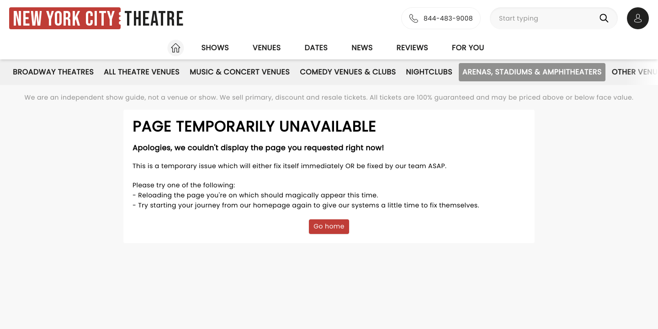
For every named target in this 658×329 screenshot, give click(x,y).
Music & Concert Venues (240, 72)
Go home (329, 226)
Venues (267, 47)
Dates (316, 47)
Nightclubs (429, 72)
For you (468, 47)
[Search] (606, 18)
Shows (214, 47)
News (361, 47)
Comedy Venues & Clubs (348, 72)
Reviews (412, 47)
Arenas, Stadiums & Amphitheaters (532, 72)
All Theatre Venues (142, 72)
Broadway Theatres (53, 72)
